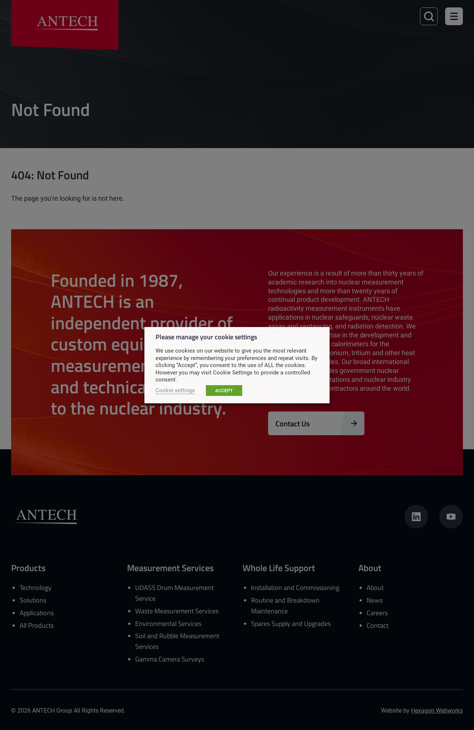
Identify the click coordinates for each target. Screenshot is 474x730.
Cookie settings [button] (175, 390)
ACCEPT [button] (224, 390)
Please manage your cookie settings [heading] (206, 336)
